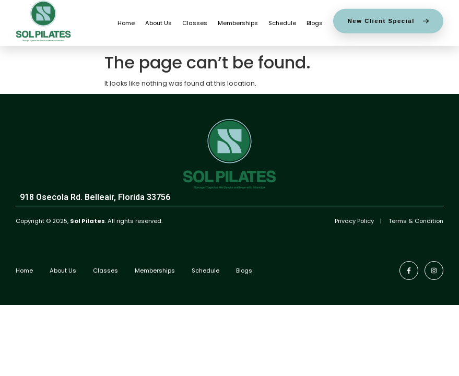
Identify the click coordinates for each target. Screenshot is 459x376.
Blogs (315, 20)
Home (126, 20)
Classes (194, 20)
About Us (158, 20)
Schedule (282, 20)
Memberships (238, 20)
